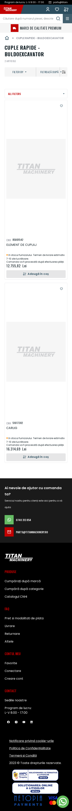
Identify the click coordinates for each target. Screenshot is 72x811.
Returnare (12, 634)
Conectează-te (48, 9)
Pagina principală (7, 38)
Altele (9, 641)
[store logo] (12, 9)
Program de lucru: (18, 708)
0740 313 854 (18, 519)
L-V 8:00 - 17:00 (16, 712)
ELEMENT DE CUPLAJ (21, 245)
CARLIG (11, 428)
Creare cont (14, 678)
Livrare (10, 626)
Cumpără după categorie (24, 589)
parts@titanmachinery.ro (26, 532)
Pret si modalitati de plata (24, 618)
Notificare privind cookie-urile (31, 741)
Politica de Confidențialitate (30, 748)
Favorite (57, 9)
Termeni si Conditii (23, 755)
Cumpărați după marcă (23, 581)
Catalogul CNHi (16, 596)
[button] (61, 106)
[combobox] (31, 18)
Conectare (13, 671)
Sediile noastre (16, 700)
